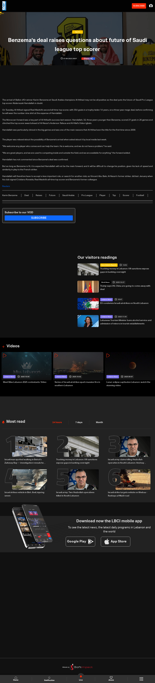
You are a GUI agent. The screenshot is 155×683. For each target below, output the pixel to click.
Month (98, 422)
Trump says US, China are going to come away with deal (125, 287)
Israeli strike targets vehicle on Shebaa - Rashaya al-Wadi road (127, 494)
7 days (78, 422)
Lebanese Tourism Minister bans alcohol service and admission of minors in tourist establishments (126, 322)
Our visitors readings (97, 258)
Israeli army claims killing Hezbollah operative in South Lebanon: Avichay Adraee (126, 461)
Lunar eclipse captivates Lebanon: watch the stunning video (128, 384)
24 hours (56, 422)
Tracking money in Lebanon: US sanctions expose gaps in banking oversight (124, 270)
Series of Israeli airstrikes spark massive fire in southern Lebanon (77, 384)
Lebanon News (106, 299)
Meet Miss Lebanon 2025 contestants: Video (24, 382)
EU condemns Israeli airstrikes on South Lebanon (124, 303)
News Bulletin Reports (109, 265)
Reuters (6, 186)
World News (105, 282)
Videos (13, 346)
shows (111, 678)
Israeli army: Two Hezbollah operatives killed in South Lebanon (75, 494)
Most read (15, 422)
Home (16, 678)
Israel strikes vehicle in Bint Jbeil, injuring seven (24, 494)
